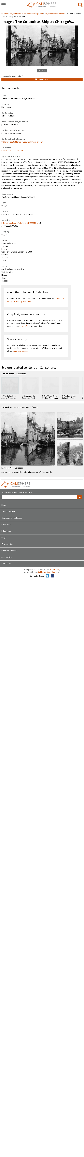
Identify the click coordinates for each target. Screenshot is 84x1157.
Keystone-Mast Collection (56, 13)
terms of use (24, 326)
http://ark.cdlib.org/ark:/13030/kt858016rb (19, 223)
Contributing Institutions (11, 518)
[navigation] (3, 4)
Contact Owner (42, 79)
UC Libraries (54, 569)
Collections (6, 524)
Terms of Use (7, 544)
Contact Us (6, 563)
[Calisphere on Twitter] (47, 576)
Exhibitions (6, 531)
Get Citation (42, 71)
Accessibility (6, 557)
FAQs (3, 537)
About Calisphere (8, 511)
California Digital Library (48, 572)
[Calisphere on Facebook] (52, 576)
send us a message (21, 351)
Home (3, 505)
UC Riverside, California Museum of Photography (22, 13)
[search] (80, 4)
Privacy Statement (9, 550)
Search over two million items (16, 492)
